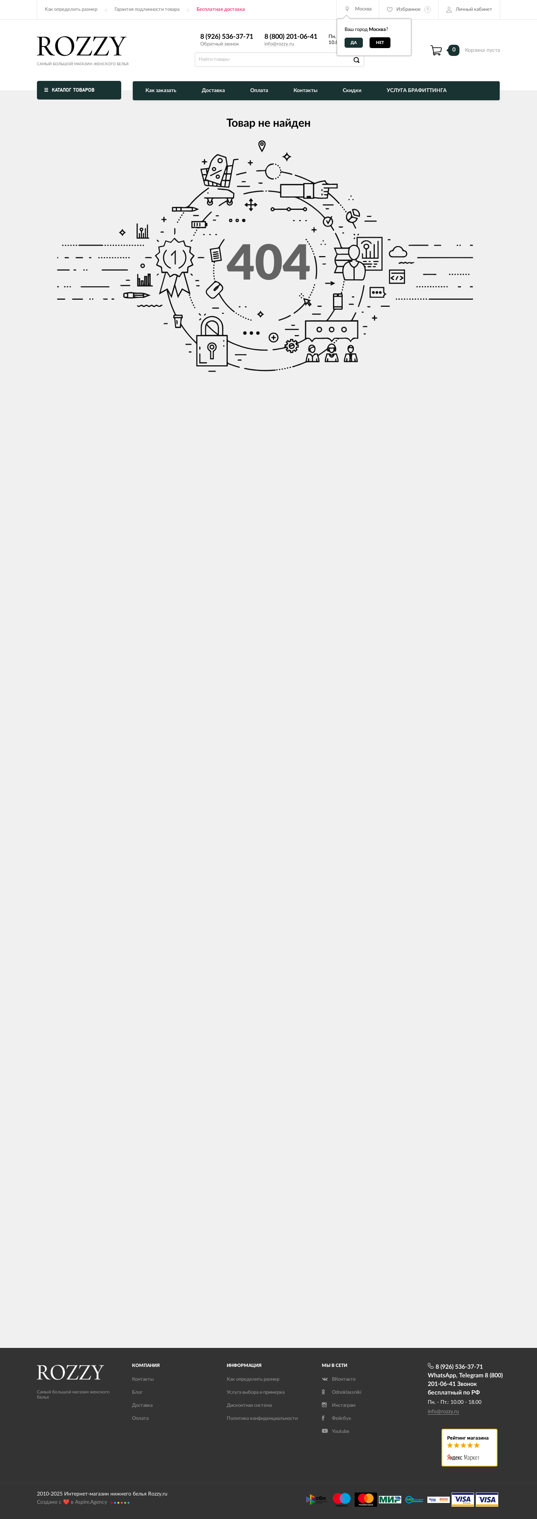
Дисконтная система (249, 1405)
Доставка (213, 90)
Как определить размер (71, 9)
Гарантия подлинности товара (146, 9)
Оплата (259, 90)
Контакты (305, 90)
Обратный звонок (219, 44)
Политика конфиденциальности (262, 1418)
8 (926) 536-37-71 (226, 37)
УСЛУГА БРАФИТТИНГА (417, 90)
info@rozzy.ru (279, 44)
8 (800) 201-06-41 (290, 37)
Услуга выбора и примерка (256, 1392)
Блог (137, 1392)
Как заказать (160, 90)
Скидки (352, 90)
